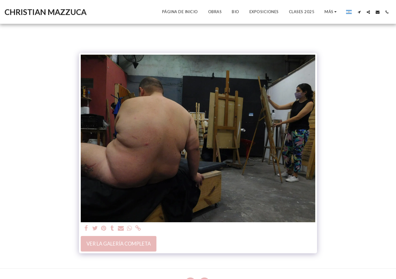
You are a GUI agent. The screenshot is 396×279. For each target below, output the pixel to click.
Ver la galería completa (118, 244)
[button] (359, 12)
